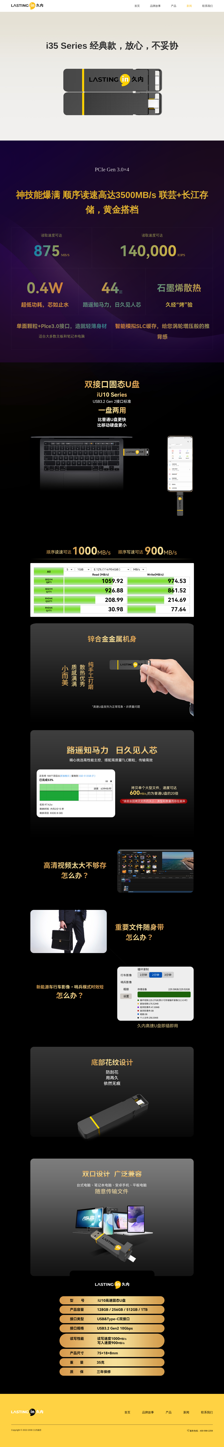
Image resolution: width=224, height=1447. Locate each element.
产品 (173, 5)
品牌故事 (155, 5)
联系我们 (207, 5)
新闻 (189, 5)
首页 (137, 5)
